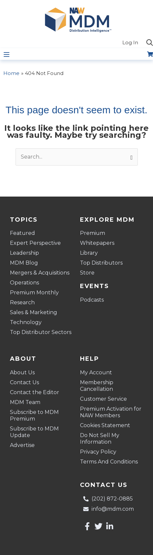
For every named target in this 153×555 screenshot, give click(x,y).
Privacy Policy (98, 452)
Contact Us (24, 382)
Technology (26, 322)
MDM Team (25, 402)
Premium (92, 233)
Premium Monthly (34, 292)
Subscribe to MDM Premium (34, 415)
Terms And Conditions (109, 462)
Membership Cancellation (96, 385)
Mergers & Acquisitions (39, 273)
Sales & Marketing (33, 312)
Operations (24, 282)
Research (22, 302)
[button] (149, 43)
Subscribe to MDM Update (34, 432)
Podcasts (92, 300)
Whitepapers (97, 243)
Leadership (24, 253)
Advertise (22, 445)
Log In (130, 42)
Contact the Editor (34, 392)
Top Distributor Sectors (40, 332)
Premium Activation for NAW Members (110, 412)
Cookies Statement (105, 425)
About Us (22, 372)
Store (87, 273)
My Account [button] (97, 372)
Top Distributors (101, 263)
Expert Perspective (35, 243)
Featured (22, 233)
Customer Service (103, 399)
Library (89, 253)
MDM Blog (24, 263)
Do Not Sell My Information (99, 438)
